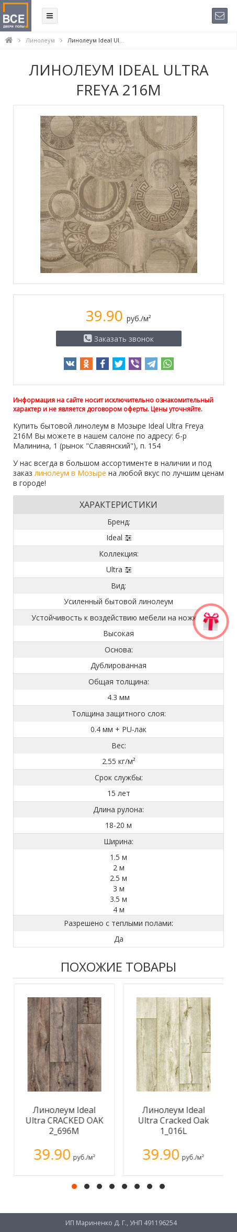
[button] (74, 1186)
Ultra (114, 569)
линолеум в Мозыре (70, 473)
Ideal (114, 537)
